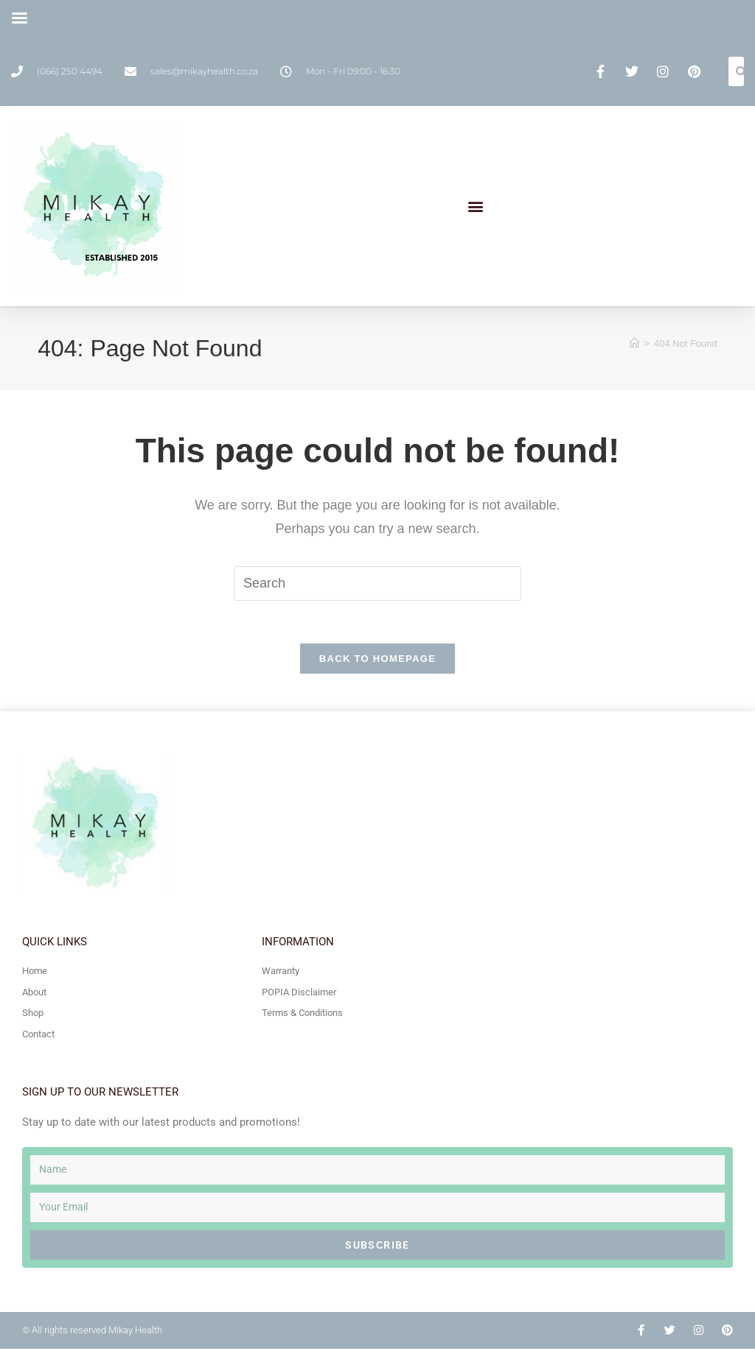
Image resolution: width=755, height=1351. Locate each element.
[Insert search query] (377, 583)
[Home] (634, 343)
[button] (475, 206)
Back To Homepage (377, 660)
